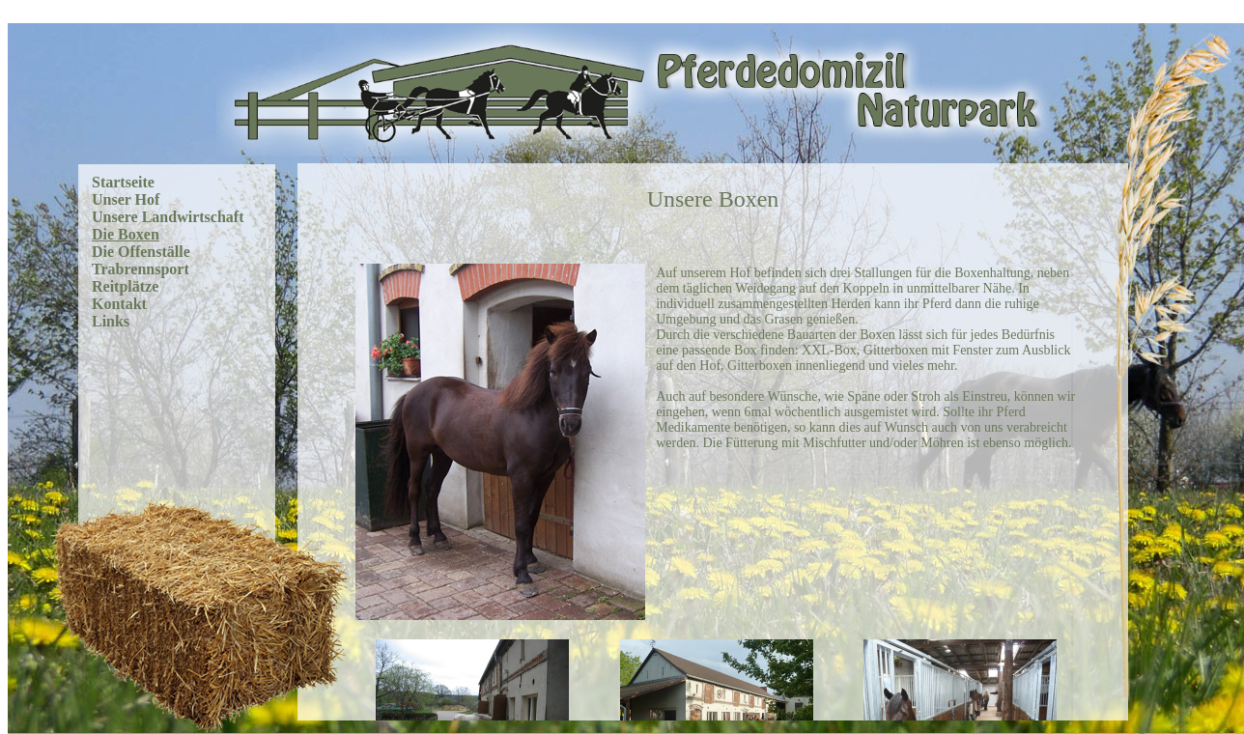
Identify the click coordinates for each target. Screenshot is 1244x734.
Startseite (123, 182)
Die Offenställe (141, 251)
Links (110, 321)
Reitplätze (125, 286)
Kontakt (119, 304)
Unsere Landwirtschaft (167, 217)
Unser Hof (125, 199)
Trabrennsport (140, 269)
